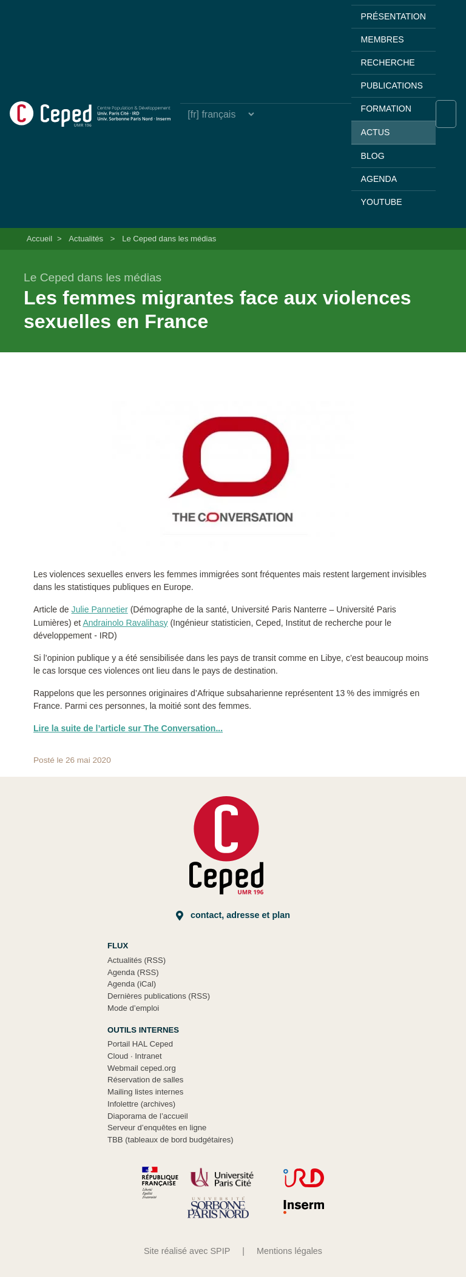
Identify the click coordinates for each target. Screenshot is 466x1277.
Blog (373, 156)
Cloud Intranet (134, 1056)
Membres (382, 39)
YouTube (381, 202)
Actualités (86, 238)
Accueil (39, 238)
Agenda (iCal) (131, 983)
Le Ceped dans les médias (169, 238)
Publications (392, 85)
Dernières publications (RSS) (158, 995)
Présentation (393, 16)
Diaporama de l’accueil (147, 1116)
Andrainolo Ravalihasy (125, 623)
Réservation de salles (145, 1079)
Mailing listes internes (145, 1091)
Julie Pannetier (100, 609)
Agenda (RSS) (133, 972)
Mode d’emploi (133, 1008)
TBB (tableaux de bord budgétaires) (170, 1139)
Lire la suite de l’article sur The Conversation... (128, 728)
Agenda (379, 179)
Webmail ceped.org (141, 1068)
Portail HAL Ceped (140, 1043)
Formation (386, 108)
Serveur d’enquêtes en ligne (156, 1127)
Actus (375, 132)
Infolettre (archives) (141, 1103)
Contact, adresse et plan (233, 915)
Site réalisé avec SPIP (187, 1251)
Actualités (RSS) (136, 960)
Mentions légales (289, 1251)
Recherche (388, 62)
